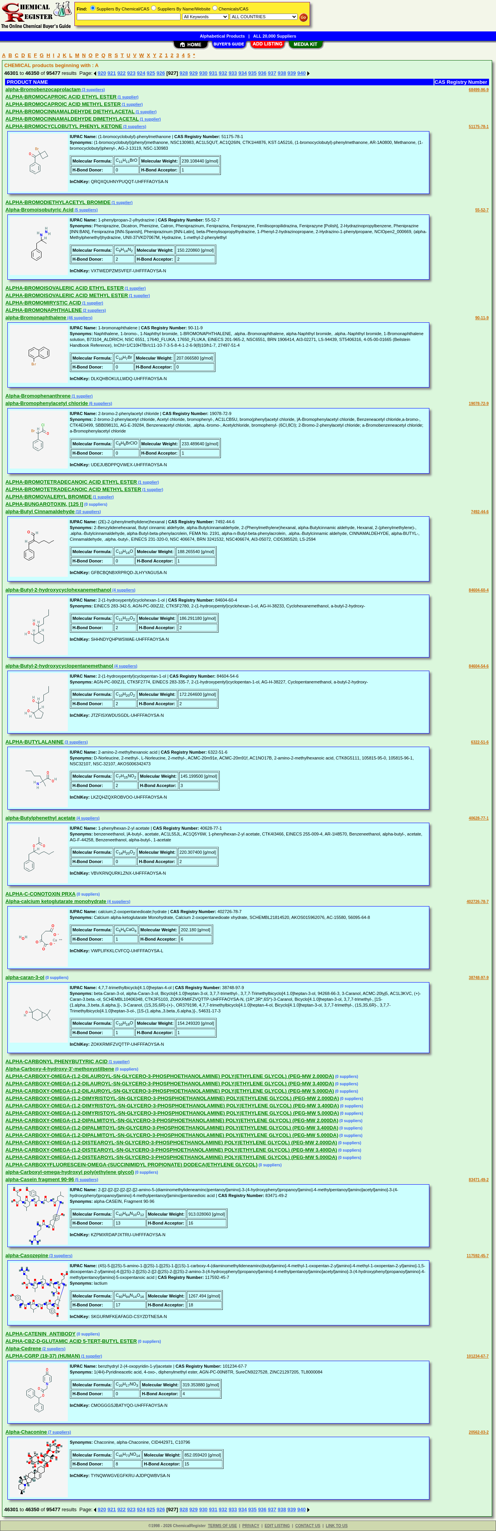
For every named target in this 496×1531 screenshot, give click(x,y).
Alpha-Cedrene (23, 1348)
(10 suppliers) (87, 512)
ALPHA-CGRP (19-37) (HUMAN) (42, 1356)
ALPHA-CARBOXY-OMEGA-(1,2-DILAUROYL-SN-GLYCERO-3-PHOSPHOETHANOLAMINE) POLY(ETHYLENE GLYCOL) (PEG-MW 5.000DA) (169, 1091)
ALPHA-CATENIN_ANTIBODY (40, 1334)
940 (301, 73)
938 (282, 73)
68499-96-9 (479, 90)
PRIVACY (250, 1526)
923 (131, 73)
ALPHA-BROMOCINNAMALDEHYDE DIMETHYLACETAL (72, 119)
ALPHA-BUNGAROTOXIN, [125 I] (44, 504)
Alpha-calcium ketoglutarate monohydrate (55, 901)
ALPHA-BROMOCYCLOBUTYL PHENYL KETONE (63, 126)
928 (183, 73)
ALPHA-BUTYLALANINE (34, 742)
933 (233, 73)
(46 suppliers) (79, 318)
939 (292, 73)
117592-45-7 (478, 1256)
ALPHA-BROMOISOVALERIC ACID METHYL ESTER (66, 295)
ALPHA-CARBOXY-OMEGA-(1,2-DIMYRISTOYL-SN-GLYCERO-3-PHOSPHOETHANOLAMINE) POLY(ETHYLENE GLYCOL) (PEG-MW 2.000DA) (172, 1098)
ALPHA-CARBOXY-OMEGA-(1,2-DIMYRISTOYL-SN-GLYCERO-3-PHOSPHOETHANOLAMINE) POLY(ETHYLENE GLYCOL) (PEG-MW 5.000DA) (172, 1113)
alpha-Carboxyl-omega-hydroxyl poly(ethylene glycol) (69, 1172)
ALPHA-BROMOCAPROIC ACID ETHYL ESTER (61, 97)
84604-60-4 (479, 590)
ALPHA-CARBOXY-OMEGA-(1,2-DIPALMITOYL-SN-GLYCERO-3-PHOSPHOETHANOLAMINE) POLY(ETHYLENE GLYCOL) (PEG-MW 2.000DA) (171, 1120)
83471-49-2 (479, 1180)
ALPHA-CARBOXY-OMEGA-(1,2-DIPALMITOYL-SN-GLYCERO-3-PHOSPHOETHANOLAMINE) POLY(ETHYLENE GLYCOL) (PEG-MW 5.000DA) (171, 1135)
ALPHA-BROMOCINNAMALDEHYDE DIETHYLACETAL (69, 111)
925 (151, 73)
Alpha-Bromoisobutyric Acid (39, 210)
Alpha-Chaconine (26, 1432)
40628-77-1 (479, 818)
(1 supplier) (128, 97)
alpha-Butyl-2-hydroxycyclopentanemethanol (59, 666)
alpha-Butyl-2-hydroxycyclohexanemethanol (58, 590)
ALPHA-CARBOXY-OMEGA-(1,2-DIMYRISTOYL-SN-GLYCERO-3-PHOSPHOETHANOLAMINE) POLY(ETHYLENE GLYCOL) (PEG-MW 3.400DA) (172, 1106)
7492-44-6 (480, 512)
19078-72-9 (479, 403)
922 (121, 73)
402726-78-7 (478, 902)
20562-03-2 (479, 1432)
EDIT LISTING (277, 1526)
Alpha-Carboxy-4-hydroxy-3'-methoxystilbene (59, 1069)
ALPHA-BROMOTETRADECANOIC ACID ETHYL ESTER (71, 482)
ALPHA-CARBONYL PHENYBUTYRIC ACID (56, 1061)
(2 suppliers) (94, 310)
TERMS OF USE (222, 1526)
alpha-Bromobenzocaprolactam (43, 89)
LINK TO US (337, 1526)
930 (203, 73)
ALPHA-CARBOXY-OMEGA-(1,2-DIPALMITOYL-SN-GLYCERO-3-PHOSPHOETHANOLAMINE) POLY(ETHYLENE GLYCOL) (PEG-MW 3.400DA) (171, 1128)
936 (262, 73)
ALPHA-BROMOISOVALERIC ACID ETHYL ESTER (64, 288)
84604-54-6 (479, 666)
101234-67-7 (478, 1356)
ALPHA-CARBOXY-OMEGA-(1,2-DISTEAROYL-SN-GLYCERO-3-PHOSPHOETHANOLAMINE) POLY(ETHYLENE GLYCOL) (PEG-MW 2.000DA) (171, 1142)
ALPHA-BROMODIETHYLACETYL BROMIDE (57, 202)
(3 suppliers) (93, 90)
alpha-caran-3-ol (24, 977)
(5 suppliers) (86, 210)
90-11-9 (482, 318)
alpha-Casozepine (26, 1255)
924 (141, 73)
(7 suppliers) (59, 1432)
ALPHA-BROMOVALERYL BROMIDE (48, 497)
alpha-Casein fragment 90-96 (39, 1179)
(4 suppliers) (123, 590)
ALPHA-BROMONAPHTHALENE (43, 310)
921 (111, 73)
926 (161, 73)
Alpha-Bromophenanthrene (38, 396)
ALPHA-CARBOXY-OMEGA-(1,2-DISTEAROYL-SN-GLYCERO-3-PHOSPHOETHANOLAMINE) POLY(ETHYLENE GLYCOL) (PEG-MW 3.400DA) (171, 1150)
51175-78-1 (479, 127)
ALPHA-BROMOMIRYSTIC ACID (43, 303)
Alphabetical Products (222, 36)
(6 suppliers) (100, 403)
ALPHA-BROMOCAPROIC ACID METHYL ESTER (63, 104)
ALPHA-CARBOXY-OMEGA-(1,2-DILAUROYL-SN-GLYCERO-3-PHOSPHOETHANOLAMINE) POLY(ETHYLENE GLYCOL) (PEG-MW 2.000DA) (169, 1076)
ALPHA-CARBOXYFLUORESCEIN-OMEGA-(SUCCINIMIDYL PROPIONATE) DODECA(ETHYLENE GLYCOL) (131, 1165)
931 (213, 73)
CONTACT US (307, 1526)
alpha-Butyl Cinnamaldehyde (39, 511)
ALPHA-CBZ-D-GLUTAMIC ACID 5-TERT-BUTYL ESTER (71, 1341)
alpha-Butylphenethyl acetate (40, 818)
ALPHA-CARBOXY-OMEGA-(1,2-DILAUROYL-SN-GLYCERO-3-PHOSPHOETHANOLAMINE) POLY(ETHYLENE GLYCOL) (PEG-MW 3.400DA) (169, 1083)
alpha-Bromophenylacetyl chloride (46, 403)
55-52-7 (482, 210)
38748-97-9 (479, 978)
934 (242, 73)
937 (272, 73)
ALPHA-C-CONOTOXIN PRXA (40, 894)
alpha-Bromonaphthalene (35, 317)
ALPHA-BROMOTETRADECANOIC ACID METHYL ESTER (73, 489)
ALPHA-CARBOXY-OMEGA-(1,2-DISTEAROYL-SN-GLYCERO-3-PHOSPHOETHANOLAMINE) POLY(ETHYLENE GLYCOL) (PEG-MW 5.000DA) (171, 1157)
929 (193, 73)
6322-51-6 (480, 742)
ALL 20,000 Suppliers (274, 36)
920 (102, 73)
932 (223, 73)
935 (252, 73)
